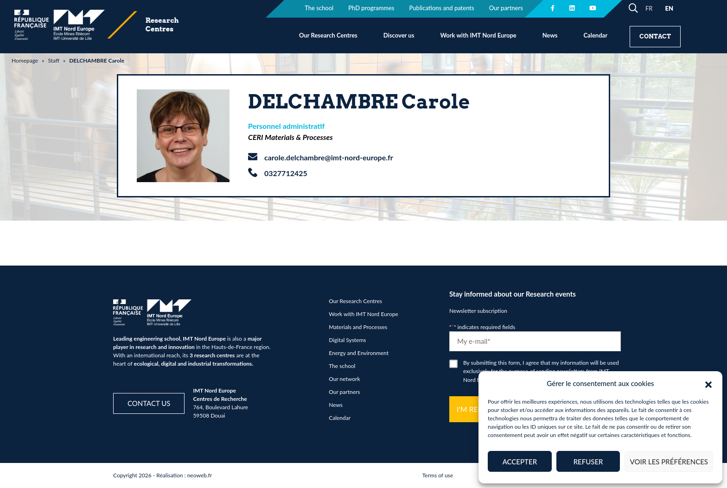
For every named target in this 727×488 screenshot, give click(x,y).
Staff (53, 60)
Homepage (25, 60)
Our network (344, 378)
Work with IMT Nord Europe (478, 35)
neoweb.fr (199, 475)
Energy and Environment (359, 352)
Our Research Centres (328, 35)
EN (669, 8)
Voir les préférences (669, 461)
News (550, 35)
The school (342, 365)
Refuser (588, 461)
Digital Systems (347, 339)
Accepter (520, 461)
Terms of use (437, 475)
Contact (655, 36)
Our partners (344, 391)
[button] (708, 383)
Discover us (399, 35)
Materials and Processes (358, 326)
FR (649, 8)
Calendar (595, 35)
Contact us (149, 403)
